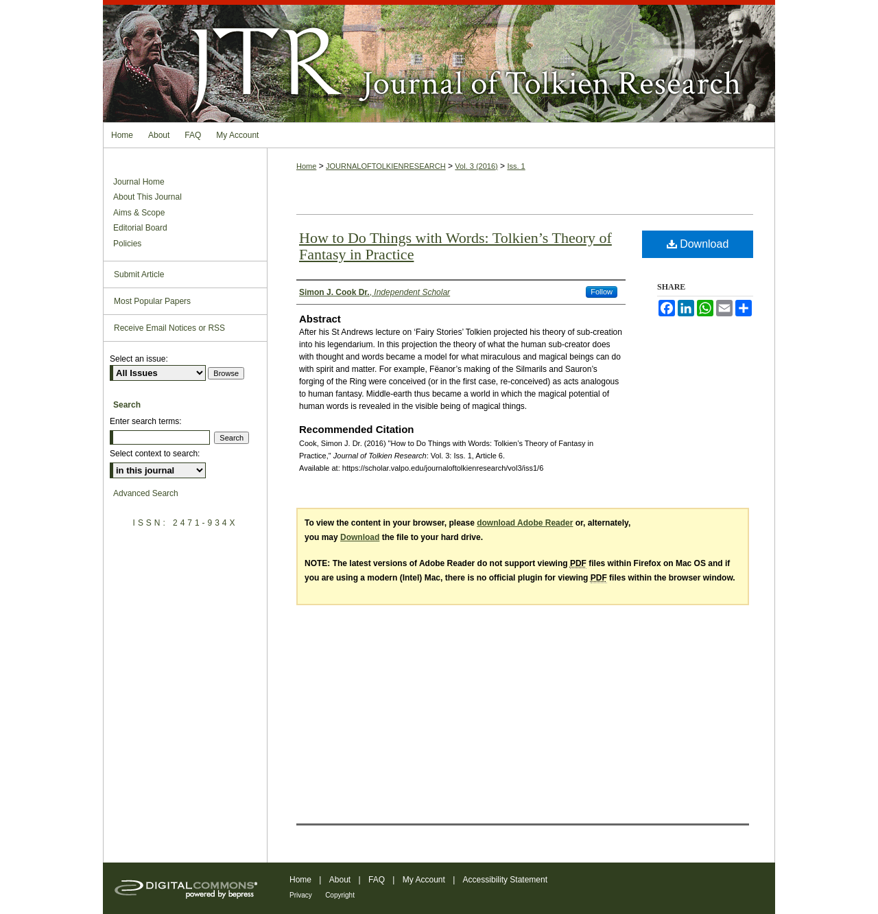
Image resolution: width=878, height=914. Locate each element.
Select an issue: (139, 359)
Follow (602, 292)
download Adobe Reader (525, 523)
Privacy (300, 895)
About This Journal (147, 197)
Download (698, 244)
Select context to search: (155, 453)
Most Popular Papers (152, 301)
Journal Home (139, 182)
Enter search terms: (146, 421)
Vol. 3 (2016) (476, 166)
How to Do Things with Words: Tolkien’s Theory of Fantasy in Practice (455, 246)
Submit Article (139, 274)
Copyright (340, 895)
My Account (424, 879)
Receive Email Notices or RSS (169, 328)
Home (306, 166)
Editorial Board (140, 228)
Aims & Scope (139, 213)
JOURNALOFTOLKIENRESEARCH (386, 166)
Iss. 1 (516, 166)
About (340, 879)
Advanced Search (145, 493)
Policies (127, 243)
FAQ (376, 879)
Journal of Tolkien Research (439, 61)
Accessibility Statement (505, 879)
